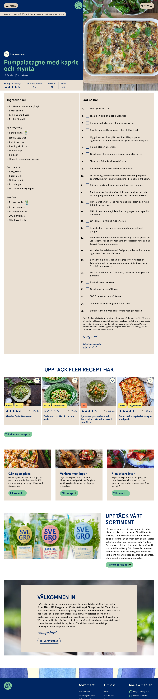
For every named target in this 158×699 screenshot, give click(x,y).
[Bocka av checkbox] (87, 108)
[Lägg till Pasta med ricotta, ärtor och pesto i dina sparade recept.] (75, 380)
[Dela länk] (63, 85)
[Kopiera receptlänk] (34, 85)
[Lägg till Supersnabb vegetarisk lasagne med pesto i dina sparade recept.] (150, 380)
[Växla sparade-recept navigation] (147, 6)
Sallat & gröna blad (87, 695)
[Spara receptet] (7, 54)
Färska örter (84, 691)
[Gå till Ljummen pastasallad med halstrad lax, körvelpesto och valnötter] (98, 401)
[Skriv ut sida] (52, 85)
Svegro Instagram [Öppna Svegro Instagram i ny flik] (139, 691)
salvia (23, 132)
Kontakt (107, 691)
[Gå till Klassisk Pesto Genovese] (22, 401)
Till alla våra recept (16, 434)
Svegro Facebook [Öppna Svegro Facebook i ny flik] (138, 695)
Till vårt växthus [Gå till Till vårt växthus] (49, 640)
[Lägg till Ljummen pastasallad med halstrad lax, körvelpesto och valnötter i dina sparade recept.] (112, 380)
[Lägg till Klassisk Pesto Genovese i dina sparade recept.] (37, 380)
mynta (23, 202)
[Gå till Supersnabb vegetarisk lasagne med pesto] (135, 401)
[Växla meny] (11, 5)
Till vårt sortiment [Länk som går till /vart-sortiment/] (118, 564)
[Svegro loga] (78, 5)
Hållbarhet (109, 695)
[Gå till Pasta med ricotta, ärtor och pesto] (60, 401)
